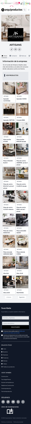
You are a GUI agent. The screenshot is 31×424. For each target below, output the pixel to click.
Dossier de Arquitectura (7, 382)
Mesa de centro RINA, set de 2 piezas (21, 209)
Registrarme (15, 327)
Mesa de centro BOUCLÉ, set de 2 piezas (8, 186)
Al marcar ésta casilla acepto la (14, 332)
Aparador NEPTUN (8, 120)
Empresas (4, 355)
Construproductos (6, 388)
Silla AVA (6, 273)
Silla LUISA (6, 292)
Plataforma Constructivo (7, 385)
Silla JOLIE (20, 273)
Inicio (3, 349)
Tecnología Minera (6, 379)
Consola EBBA (21, 120)
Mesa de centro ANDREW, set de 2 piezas (22, 163)
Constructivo (4, 376)
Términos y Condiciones (6, 422)
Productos (4, 358)
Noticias (4, 361)
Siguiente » (22, 297)
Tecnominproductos (6, 391)
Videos (4, 364)
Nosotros (4, 352)
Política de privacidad (18, 422)
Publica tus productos (8, 367)
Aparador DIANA (22, 99)
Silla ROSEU (20, 292)
